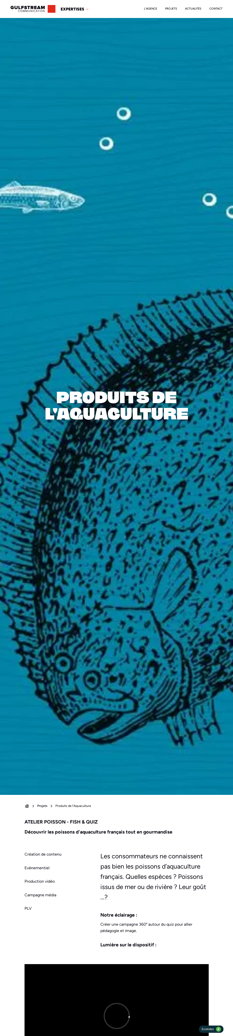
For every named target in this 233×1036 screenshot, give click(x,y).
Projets (171, 8)
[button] (75, 9)
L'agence (150, 8)
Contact (216, 8)
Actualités (193, 8)
